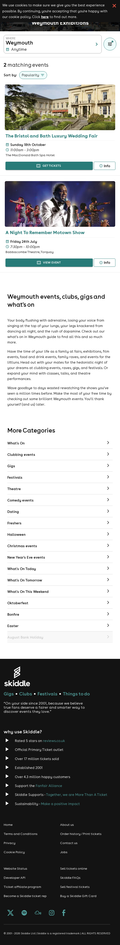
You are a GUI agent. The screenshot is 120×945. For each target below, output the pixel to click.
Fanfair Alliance (49, 786)
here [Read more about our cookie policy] (45, 16)
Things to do (76, 694)
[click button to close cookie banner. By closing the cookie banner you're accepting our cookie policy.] (114, 5)
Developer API (14, 878)
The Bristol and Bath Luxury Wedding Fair (51, 136)
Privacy (10, 843)
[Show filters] (110, 44)
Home (8, 825)
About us (67, 825)
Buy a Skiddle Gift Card (78, 896)
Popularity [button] (30, 75)
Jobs (63, 852)
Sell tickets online (73, 868)
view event (49, 263)
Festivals (47, 694)
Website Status (15, 868)
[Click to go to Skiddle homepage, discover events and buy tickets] (17, 676)
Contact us (68, 843)
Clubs (25, 694)
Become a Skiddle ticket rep (25, 896)
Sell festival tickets (75, 887)
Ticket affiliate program (22, 887)
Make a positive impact (60, 804)
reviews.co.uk (54, 741)
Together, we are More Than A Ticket (76, 794)
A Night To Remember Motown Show (45, 232)
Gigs (9, 694)
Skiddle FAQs (70, 878)
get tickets (49, 166)
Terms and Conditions (20, 834)
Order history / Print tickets (80, 834)
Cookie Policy (14, 852)
